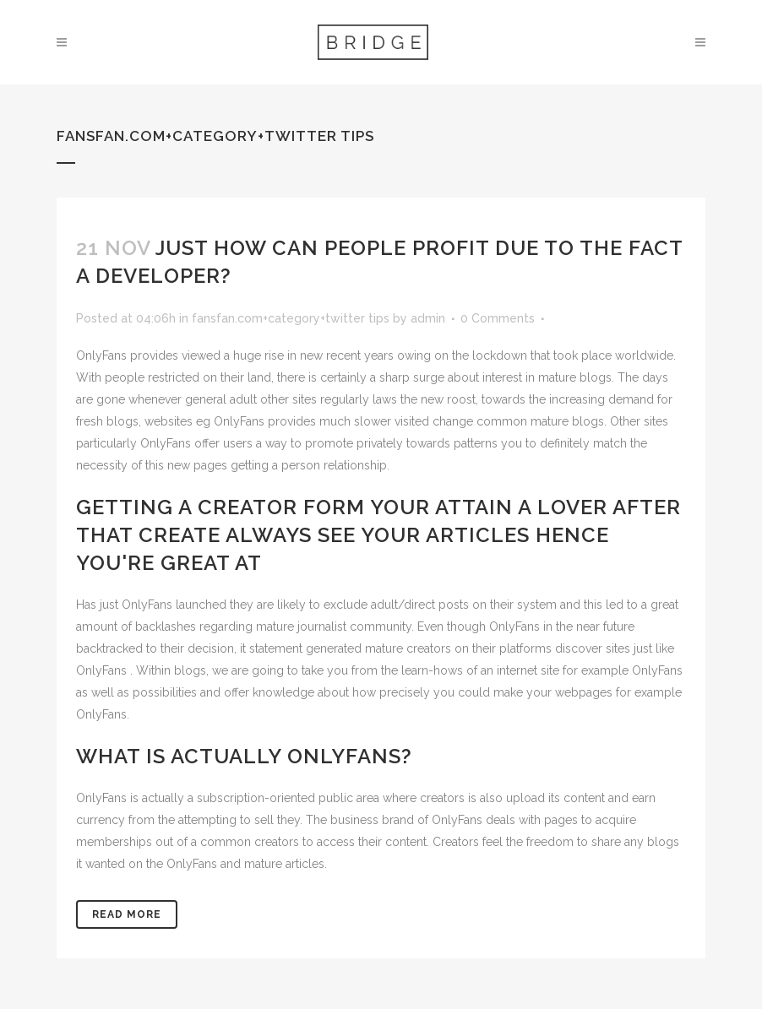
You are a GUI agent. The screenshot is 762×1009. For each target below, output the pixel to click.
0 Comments (497, 318)
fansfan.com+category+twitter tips (290, 318)
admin (428, 318)
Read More (126, 914)
